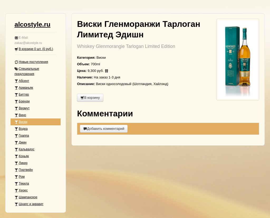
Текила (22, 184)
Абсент (22, 81)
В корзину (90, 98)
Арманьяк (24, 88)
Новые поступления (31, 62)
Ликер (21, 163)
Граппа (22, 136)
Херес (21, 190)
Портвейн (24, 170)
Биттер (22, 95)
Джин (20, 143)
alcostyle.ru (32, 24)
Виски (21, 122)
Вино (20, 115)
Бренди (22, 101)
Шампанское (26, 197)
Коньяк (22, 156)
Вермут (22, 108)
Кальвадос (25, 149)
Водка (21, 129)
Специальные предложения (27, 71)
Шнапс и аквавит (29, 204)
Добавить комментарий (103, 129)
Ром (20, 177)
